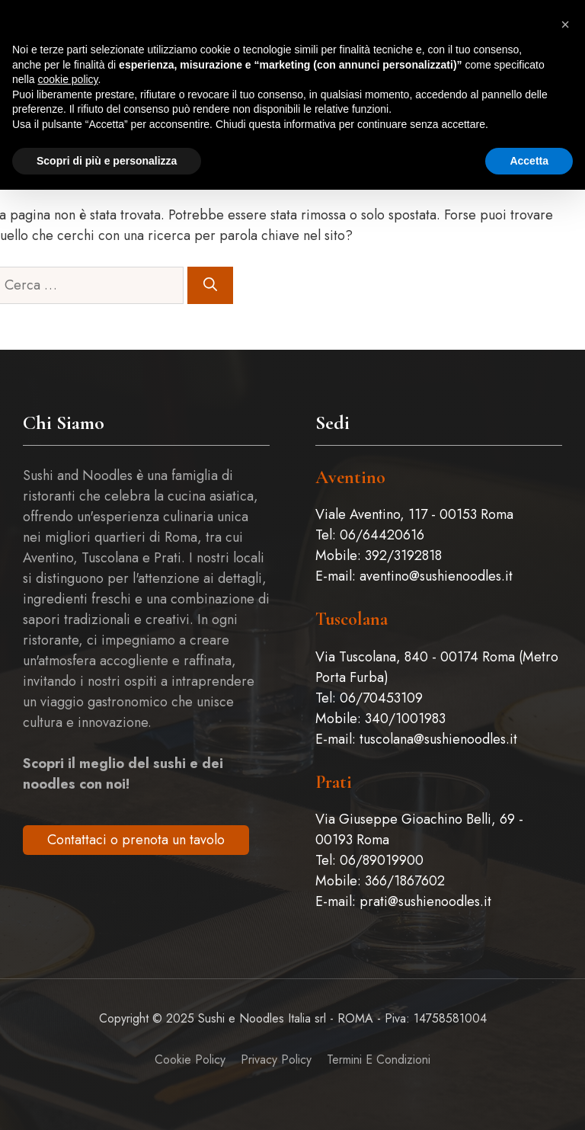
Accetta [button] (529, 161)
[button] (565, 24)
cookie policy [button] (67, 79)
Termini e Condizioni (378, 1059)
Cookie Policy (190, 1059)
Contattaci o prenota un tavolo (136, 840)
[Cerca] (210, 285)
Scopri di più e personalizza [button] (107, 161)
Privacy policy (276, 1059)
